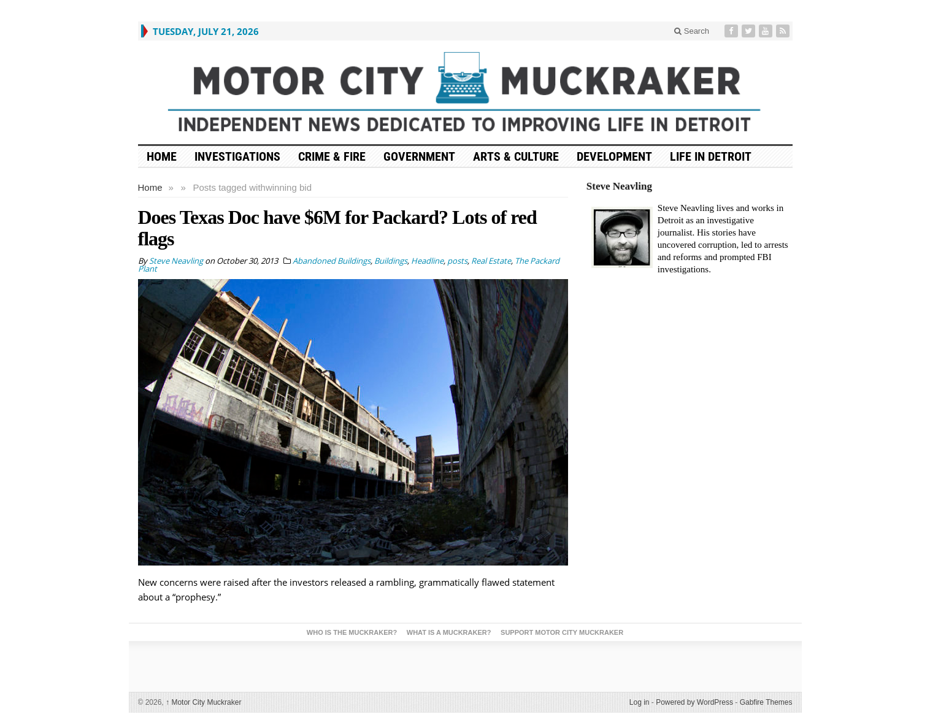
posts (457, 260)
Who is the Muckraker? (352, 632)
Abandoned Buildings (332, 260)
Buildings (390, 260)
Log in (639, 702)
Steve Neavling (619, 186)
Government (419, 156)
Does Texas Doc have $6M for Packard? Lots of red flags (337, 228)
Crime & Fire (332, 156)
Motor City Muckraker (203, 702)
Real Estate (491, 260)
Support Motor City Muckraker (562, 632)
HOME (162, 156)
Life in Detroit (710, 156)
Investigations (237, 156)
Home (150, 187)
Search (691, 31)
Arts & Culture (516, 156)
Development (614, 156)
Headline (427, 260)
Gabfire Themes (766, 702)
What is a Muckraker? (449, 632)
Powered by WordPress (694, 702)
